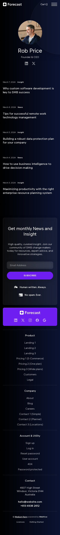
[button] (44, 4)
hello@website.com (30, 501)
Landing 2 (30, 347)
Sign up (30, 442)
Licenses (20, 522)
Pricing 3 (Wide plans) (30, 368)
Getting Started (36, 522)
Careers (30, 408)
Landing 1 (30, 342)
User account (30, 458)
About (30, 397)
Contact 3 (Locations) (30, 424)
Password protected (30, 469)
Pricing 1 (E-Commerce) (30, 358)
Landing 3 (30, 353)
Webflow (43, 517)
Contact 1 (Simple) (30, 413)
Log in (30, 448)
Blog (30, 403)
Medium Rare (21, 517)
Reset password (30, 453)
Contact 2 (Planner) (30, 419)
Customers (30, 374)
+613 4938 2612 (30, 505)
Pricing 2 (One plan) (30, 363)
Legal (30, 379)
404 (30, 463)
